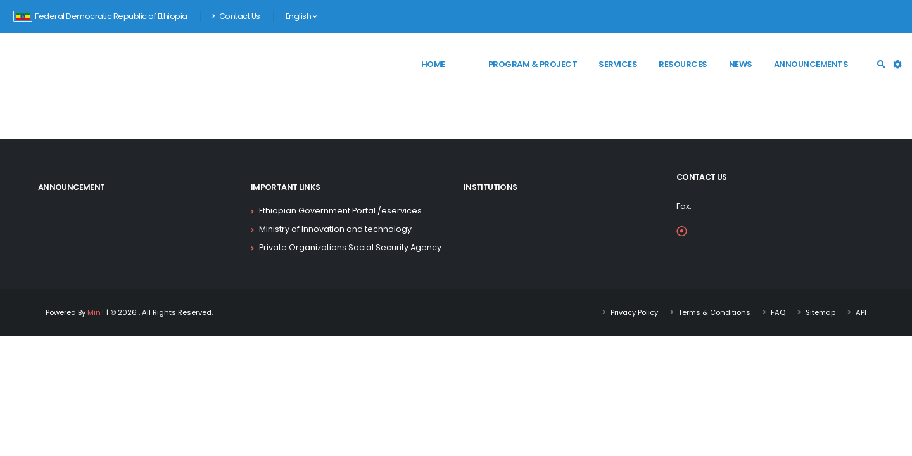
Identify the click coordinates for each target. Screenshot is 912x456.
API (861, 312)
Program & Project (533, 64)
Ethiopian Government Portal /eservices (340, 210)
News (740, 64)
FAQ (778, 312)
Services (617, 64)
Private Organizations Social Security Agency (350, 247)
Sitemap (820, 312)
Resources (683, 64)
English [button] (301, 16)
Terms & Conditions (714, 312)
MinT (95, 312)
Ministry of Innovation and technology (335, 229)
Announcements (811, 64)
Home (433, 64)
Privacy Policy (634, 312)
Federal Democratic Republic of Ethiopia (100, 16)
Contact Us (236, 16)
